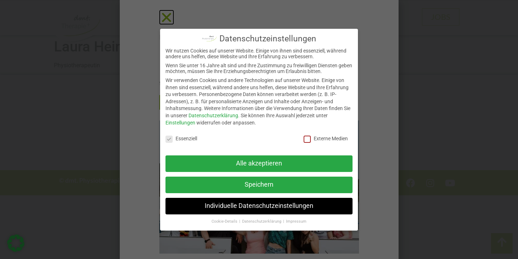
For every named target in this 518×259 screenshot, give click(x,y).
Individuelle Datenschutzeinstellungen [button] (259, 205)
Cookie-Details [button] (225, 221)
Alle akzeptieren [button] (259, 163)
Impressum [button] (296, 221)
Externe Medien (326, 138)
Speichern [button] (259, 184)
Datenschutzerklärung (213, 115)
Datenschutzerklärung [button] (262, 221)
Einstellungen (180, 123)
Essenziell (181, 138)
